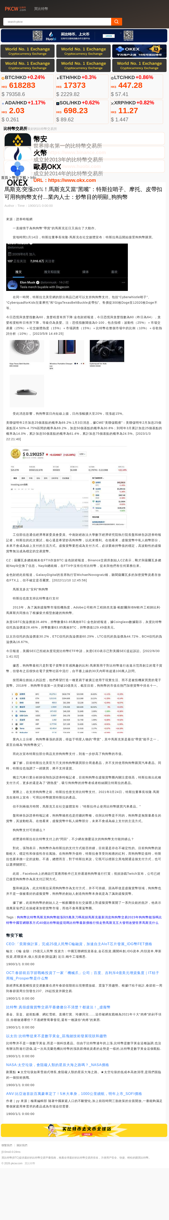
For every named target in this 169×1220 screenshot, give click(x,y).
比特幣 (32, 969)
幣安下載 (19, 229)
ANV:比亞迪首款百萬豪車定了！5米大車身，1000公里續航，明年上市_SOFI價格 (74, 1146)
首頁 (4, 229)
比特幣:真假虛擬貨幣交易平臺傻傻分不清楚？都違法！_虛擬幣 (58, 1059)
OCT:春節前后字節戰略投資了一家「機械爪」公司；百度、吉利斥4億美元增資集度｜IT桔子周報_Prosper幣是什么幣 (82, 1027)
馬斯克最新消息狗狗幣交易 (108, 969)
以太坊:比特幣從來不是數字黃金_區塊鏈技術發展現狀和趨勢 (56, 1088)
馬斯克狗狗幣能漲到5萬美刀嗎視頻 (62, 969)
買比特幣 (30, 1215)
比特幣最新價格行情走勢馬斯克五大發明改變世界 (106, 974)
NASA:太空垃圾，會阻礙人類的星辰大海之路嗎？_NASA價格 (57, 1117)
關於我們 (22, 1197)
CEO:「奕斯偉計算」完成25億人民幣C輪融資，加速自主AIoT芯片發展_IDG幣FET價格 (79, 996)
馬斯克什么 (150, 974)
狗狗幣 (22, 969)
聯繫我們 (7, 1197)
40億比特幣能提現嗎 (54, 974)
